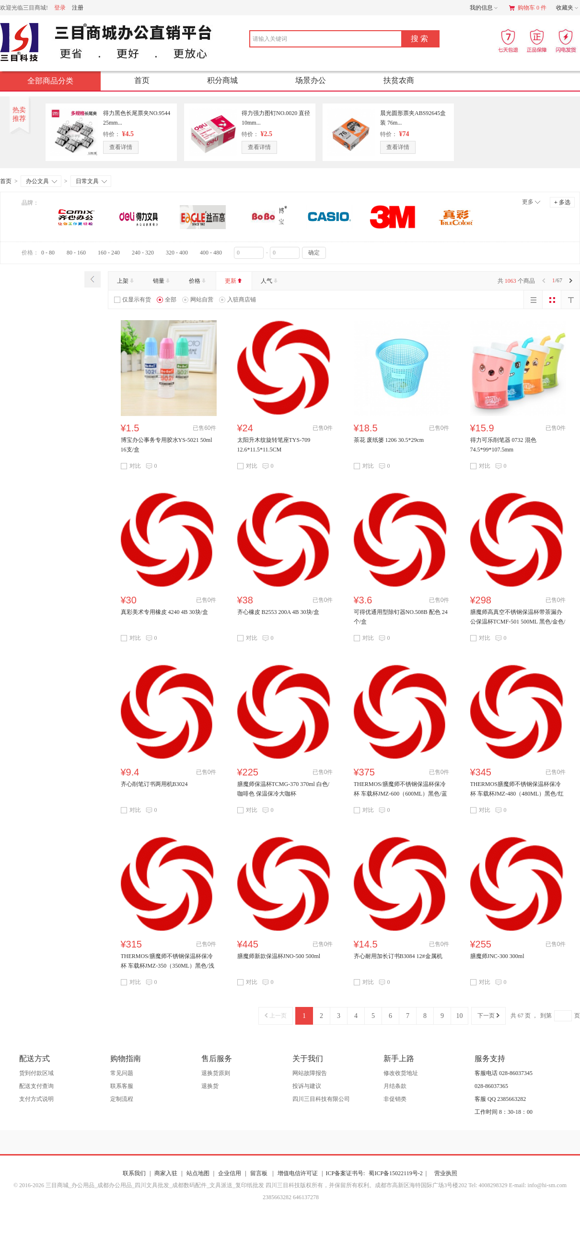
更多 (528, 201)
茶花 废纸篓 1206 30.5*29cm (389, 440)
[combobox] (311, 38)
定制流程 (121, 1099)
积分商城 (222, 80)
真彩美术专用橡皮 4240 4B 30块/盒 (164, 612)
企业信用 (229, 1173)
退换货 (210, 1086)
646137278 (305, 1197)
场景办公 (310, 80)
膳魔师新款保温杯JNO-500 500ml (279, 956)
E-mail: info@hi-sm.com (538, 1185)
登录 (60, 7)
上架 (126, 280)
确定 (314, 252)
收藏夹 (568, 8)
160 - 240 (109, 252)
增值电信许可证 (298, 1173)
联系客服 (121, 1086)
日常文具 (91, 181)
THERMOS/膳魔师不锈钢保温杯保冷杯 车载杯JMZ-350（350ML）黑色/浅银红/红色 (167, 966)
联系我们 (134, 1173)
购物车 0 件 (527, 7)
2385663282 (276, 1197)
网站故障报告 (309, 1073)
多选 (562, 202)
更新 (234, 280)
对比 (131, 465)
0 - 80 (48, 252)
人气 (270, 280)
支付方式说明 (36, 1099)
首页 (142, 80)
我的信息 (484, 8)
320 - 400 (177, 252)
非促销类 (394, 1099)
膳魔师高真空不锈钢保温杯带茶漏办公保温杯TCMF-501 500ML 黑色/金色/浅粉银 (518, 622)
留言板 (259, 1173)
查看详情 (120, 147)
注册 (77, 7)
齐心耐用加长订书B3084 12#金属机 (398, 956)
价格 (198, 280)
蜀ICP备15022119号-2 (398, 1173)
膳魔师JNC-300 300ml (497, 956)
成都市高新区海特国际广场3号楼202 (421, 1185)
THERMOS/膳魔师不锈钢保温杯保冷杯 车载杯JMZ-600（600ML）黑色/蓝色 (400, 794)
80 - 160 (76, 252)
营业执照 (445, 1173)
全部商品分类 (58, 81)
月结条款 (394, 1086)
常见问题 (121, 1073)
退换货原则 (215, 1073)
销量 (162, 280)
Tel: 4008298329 (488, 1185)
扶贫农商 (398, 80)
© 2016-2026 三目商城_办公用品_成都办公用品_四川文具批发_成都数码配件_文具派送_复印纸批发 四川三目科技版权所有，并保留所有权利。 (194, 1185)
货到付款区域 (36, 1073)
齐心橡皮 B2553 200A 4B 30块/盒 (278, 612)
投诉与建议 (306, 1086)
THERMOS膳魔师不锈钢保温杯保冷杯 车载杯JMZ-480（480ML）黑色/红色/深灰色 (517, 794)
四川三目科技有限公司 (321, 1099)
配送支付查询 (36, 1086)
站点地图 (197, 1173)
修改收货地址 (400, 1073)
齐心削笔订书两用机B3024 (154, 784)
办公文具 (41, 181)
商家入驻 (165, 1173)
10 (459, 1015)
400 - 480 (211, 252)
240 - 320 (143, 252)
